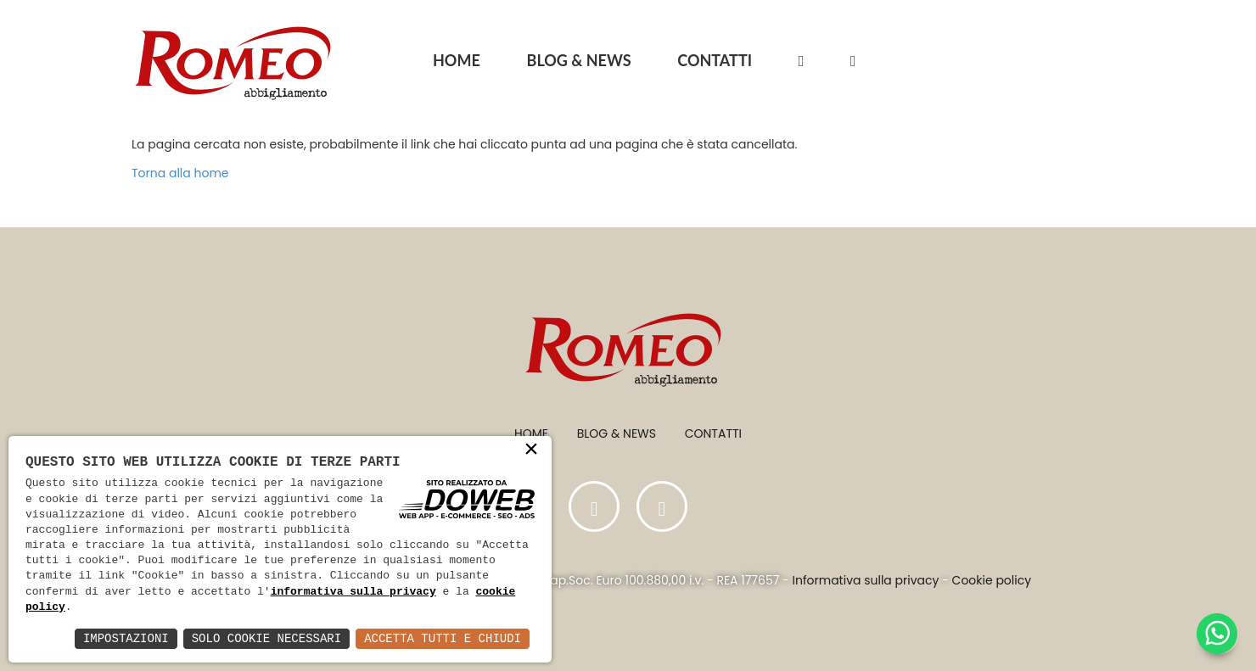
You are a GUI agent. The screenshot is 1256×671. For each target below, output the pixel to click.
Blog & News (616, 433)
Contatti (713, 433)
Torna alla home (180, 173)
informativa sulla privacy (353, 592)
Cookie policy (992, 580)
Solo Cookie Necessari (266, 638)
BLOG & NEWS (579, 60)
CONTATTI (714, 60)
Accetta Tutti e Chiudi (442, 638)
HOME (456, 60)
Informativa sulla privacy (866, 580)
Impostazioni (126, 638)
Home (531, 433)
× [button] (531, 453)
